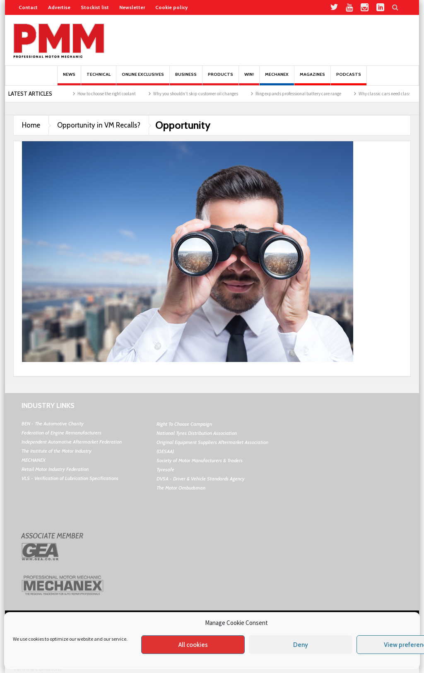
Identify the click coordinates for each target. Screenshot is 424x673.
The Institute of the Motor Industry (57, 451)
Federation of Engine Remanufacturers (61, 432)
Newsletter (132, 7)
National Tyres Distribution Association (197, 433)
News (69, 78)
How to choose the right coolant (111, 93)
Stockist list (95, 7)
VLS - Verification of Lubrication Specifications (70, 478)
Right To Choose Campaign (184, 424)
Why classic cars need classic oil (393, 93)
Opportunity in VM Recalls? (98, 125)
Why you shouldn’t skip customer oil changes (199, 93)
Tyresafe (165, 469)
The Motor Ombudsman (181, 488)
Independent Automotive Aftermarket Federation (72, 442)
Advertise (59, 7)
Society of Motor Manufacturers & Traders (200, 460)
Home (31, 125)
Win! (249, 78)
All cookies (193, 645)
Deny (300, 645)
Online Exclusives (142, 78)
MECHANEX (34, 460)
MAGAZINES (312, 78)
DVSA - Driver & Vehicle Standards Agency (201, 478)
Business (186, 78)
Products (220, 78)
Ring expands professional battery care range (302, 93)
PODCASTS (348, 78)
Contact (28, 7)
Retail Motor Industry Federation (55, 469)
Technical (98, 78)
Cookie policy (171, 7)
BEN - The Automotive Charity (53, 423)
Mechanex (277, 78)
